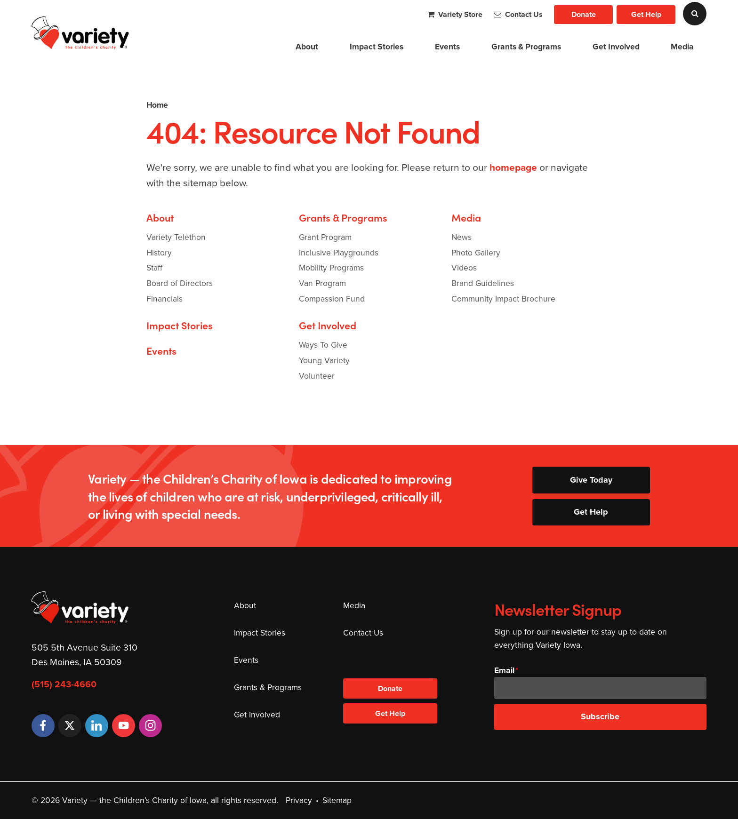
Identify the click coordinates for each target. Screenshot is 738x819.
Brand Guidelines (482, 283)
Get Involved (616, 46)
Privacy (299, 800)
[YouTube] (123, 725)
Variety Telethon (176, 237)
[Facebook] (43, 725)
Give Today (591, 480)
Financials (164, 299)
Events (447, 46)
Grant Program (325, 237)
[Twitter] (69, 725)
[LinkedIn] (96, 725)
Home (157, 105)
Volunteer (317, 376)
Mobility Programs (331, 268)
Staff (154, 268)
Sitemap (337, 800)
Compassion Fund (332, 299)
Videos (464, 268)
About (307, 46)
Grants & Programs (526, 46)
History (159, 252)
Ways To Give (323, 345)
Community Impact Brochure (503, 299)
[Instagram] (150, 725)
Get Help (646, 14)
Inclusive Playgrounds (338, 252)
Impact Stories (376, 46)
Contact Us (518, 14)
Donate (583, 14)
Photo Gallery (475, 252)
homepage (513, 167)
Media (682, 46)
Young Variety (324, 360)
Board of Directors (179, 283)
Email (504, 670)
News (461, 237)
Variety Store (454, 14)
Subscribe (600, 716)
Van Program (322, 283)
